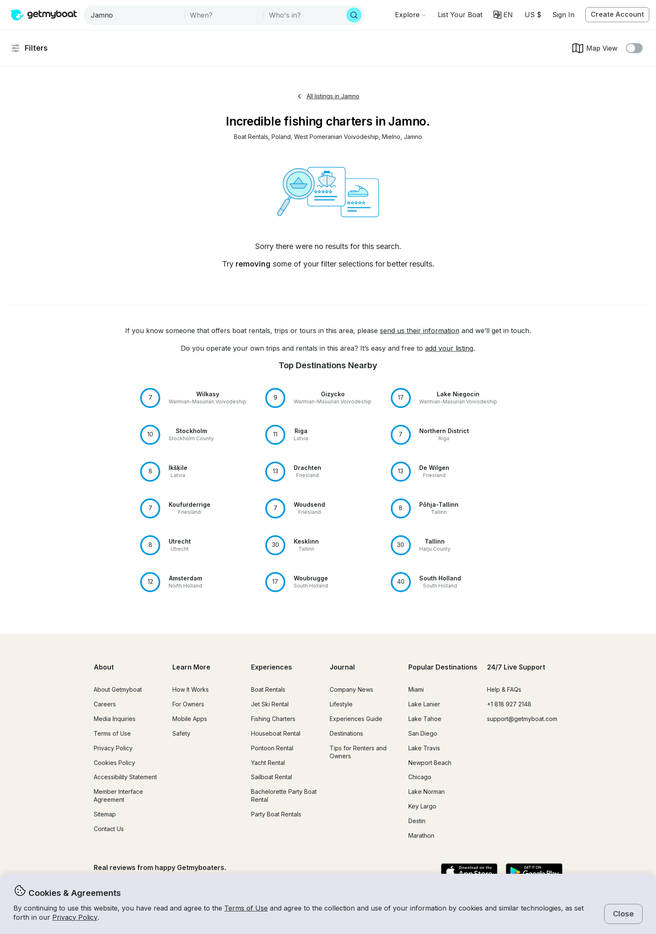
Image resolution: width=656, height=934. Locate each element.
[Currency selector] (532, 14)
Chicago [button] (419, 776)
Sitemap (105, 814)
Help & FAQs (504, 689)
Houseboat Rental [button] (275, 733)
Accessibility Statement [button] (125, 776)
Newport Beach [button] (429, 762)
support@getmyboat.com (522, 718)
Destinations (346, 733)
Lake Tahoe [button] (424, 718)
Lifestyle (341, 704)
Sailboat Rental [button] (271, 776)
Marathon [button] (421, 835)
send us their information (419, 330)
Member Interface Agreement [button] (118, 795)
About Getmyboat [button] (118, 689)
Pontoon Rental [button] (272, 748)
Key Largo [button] (422, 806)
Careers (105, 704)
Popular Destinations (442, 667)
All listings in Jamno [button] (328, 96)
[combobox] (135, 15)
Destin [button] (416, 820)
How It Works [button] (190, 689)
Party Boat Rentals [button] (276, 814)
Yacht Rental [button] (268, 762)
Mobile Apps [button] (189, 718)
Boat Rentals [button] (268, 689)
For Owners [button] (188, 704)
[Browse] (410, 15)
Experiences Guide (356, 718)
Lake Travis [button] (424, 748)
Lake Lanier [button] (424, 704)
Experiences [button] (271, 667)
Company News (351, 689)
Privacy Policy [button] (74, 917)
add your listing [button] (449, 348)
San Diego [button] (422, 733)
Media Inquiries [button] (115, 718)
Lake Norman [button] (426, 791)
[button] (460, 14)
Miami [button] (416, 689)
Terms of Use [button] (246, 908)
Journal (342, 667)
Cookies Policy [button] (114, 762)
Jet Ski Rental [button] (270, 704)
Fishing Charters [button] (273, 718)
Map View (594, 48)
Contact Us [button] (109, 828)
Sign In (563, 14)
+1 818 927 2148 (509, 704)
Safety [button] (181, 733)
